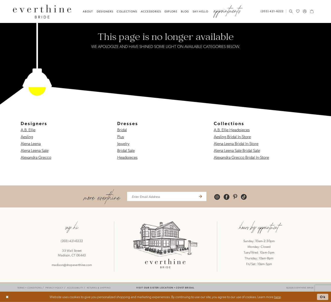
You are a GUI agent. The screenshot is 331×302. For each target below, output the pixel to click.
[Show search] (291, 11)
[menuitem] (273, 11)
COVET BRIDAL (185, 287)
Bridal (122, 129)
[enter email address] (166, 196)
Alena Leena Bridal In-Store (236, 143)
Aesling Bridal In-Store (232, 136)
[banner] (42, 11)
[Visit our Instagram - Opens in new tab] (217, 196)
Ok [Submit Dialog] (323, 296)
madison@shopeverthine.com (72, 265)
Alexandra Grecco (36, 157)
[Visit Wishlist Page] (297, 11)
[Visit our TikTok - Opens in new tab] (244, 196)
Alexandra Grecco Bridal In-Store (241, 157)
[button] (304, 11)
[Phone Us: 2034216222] (272, 11)
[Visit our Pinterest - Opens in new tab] (235, 196)
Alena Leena (31, 143)
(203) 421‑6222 (72, 241)
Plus (120, 136)
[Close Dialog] (7, 297)
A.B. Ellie (28, 129)
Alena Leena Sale (35, 150)
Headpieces (127, 157)
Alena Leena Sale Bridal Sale (237, 150)
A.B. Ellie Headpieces (232, 129)
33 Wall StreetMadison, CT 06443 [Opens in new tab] (72, 252)
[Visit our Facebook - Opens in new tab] (226, 196)
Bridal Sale (126, 150)
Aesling (27, 136)
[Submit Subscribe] (199, 196)
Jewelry (123, 143)
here (277, 296)
